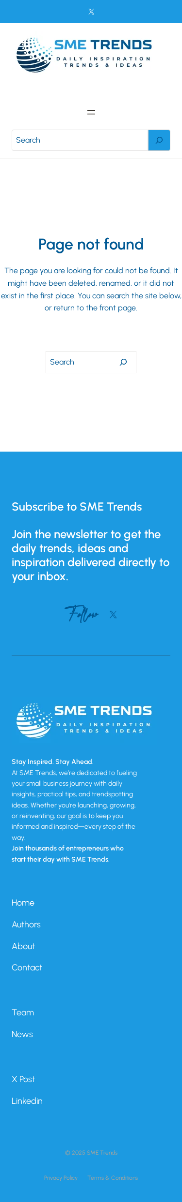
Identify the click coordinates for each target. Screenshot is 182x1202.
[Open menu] (91, 112)
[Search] (159, 140)
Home (23, 902)
